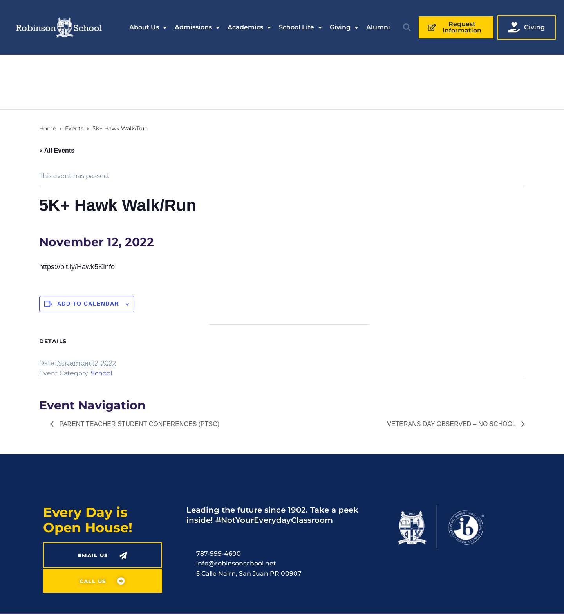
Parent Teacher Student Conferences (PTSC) (138, 424)
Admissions (197, 27)
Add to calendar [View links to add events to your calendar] (88, 304)
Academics (249, 27)
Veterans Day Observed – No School (452, 424)
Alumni (378, 27)
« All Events (56, 150)
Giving (344, 27)
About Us (148, 27)
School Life (300, 27)
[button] (407, 27)
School (101, 373)
